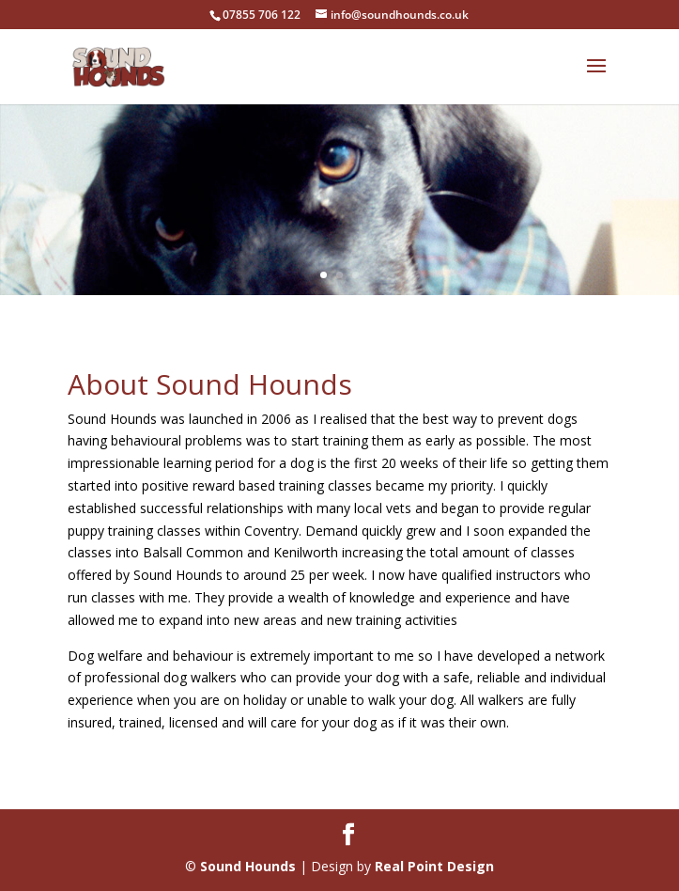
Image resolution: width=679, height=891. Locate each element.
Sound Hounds (248, 866)
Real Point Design (434, 866)
